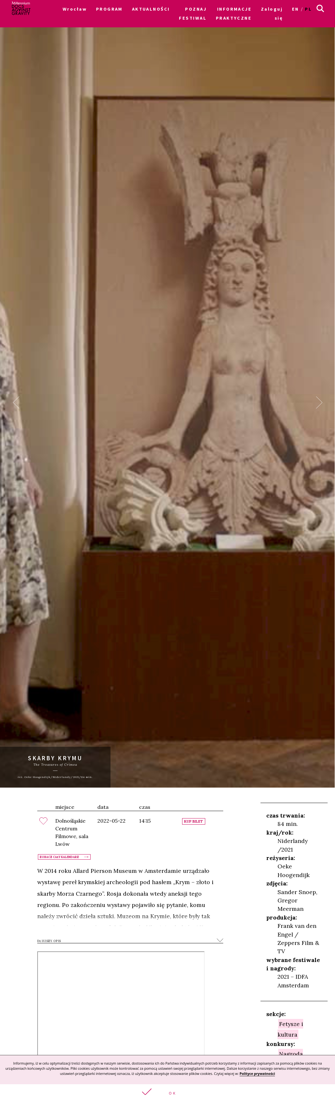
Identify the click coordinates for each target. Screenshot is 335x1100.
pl (308, 9)
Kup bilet (193, 821)
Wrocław (75, 9)
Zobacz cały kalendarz (59, 857)
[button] (167, 1092)
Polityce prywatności (257, 1073)
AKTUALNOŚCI (151, 9)
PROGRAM (109, 9)
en (295, 9)
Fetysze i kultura (291, 1029)
